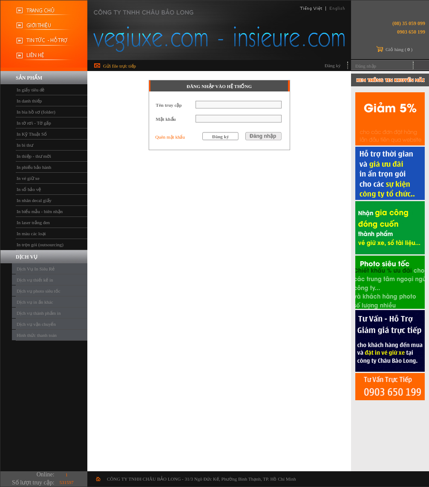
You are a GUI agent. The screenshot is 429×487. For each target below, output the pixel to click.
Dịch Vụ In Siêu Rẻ (36, 268)
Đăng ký (333, 65)
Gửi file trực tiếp (119, 65)
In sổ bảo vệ (29, 189)
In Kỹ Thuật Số (32, 134)
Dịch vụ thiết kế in (35, 279)
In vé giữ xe (28, 178)
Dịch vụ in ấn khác (35, 302)
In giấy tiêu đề (30, 89)
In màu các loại (31, 233)
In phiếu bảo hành (34, 167)
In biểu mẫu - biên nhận (40, 211)
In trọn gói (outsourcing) (40, 244)
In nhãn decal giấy (34, 200)
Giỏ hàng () (399, 49)
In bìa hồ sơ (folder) (36, 111)
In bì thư (25, 145)
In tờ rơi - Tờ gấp (34, 122)
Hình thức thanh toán (37, 335)
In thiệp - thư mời (34, 156)
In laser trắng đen (33, 222)
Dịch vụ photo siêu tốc (38, 290)
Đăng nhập (365, 65)
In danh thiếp (29, 100)
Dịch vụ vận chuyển (36, 324)
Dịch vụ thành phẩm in (38, 313)
